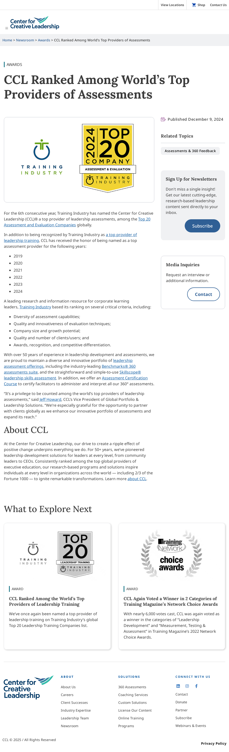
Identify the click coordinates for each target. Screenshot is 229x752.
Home (7, 39)
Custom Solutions (132, 702)
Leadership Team (75, 718)
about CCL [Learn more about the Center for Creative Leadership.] (137, 479)
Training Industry (35, 307)
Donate (181, 702)
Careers (67, 694)
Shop (201, 5)
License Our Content (135, 710)
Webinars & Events (190, 725)
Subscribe (202, 226)
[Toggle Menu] (114, 23)
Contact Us (218, 5)
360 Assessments (132, 687)
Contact (203, 294)
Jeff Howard (50, 399)
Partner (181, 709)
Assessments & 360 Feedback (190, 150)
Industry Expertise (76, 710)
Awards (44, 39)
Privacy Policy (214, 743)
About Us (68, 687)
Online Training (131, 718)
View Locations (172, 5)
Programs (126, 726)
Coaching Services (133, 694)
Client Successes (74, 702)
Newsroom (25, 39)
